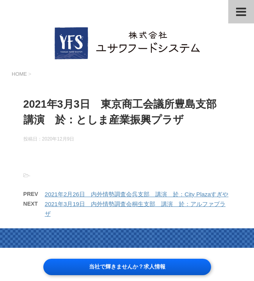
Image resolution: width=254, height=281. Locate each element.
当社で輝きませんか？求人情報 (127, 266)
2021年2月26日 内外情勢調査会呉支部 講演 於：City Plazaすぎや (137, 194)
